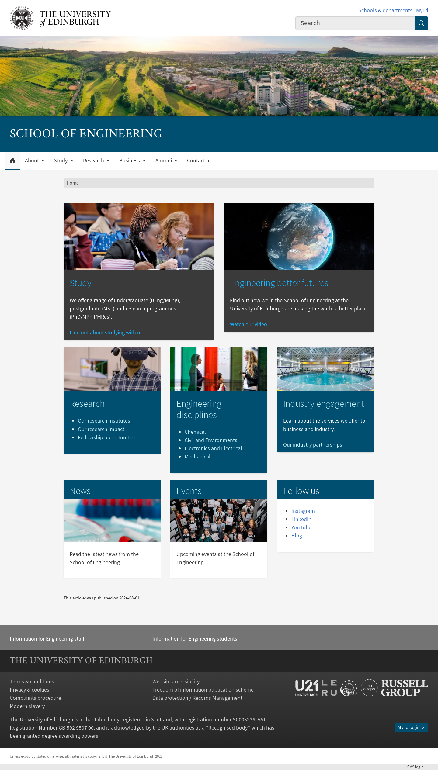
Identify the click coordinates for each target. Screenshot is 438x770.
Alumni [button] (164, 160)
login (417, 766)
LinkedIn (301, 519)
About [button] (32, 160)
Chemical (195, 431)
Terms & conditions (32, 681)
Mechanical (197, 456)
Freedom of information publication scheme (203, 689)
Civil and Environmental (212, 440)
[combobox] (355, 23)
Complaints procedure (35, 697)
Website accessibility (176, 681)
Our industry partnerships (312, 444)
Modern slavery (27, 706)
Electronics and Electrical (213, 448)
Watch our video (248, 324)
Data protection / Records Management (197, 697)
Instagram (303, 510)
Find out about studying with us (106, 332)
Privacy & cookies (29, 689)
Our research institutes (104, 420)
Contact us (199, 160)
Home (73, 183)
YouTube (301, 527)
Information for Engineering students (194, 638)
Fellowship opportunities (107, 437)
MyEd (422, 10)
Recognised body (228, 727)
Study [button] (61, 160)
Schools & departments (385, 10)
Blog (296, 535)
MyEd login (412, 727)
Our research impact (101, 429)
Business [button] (130, 160)
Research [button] (94, 160)
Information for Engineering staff (47, 638)
